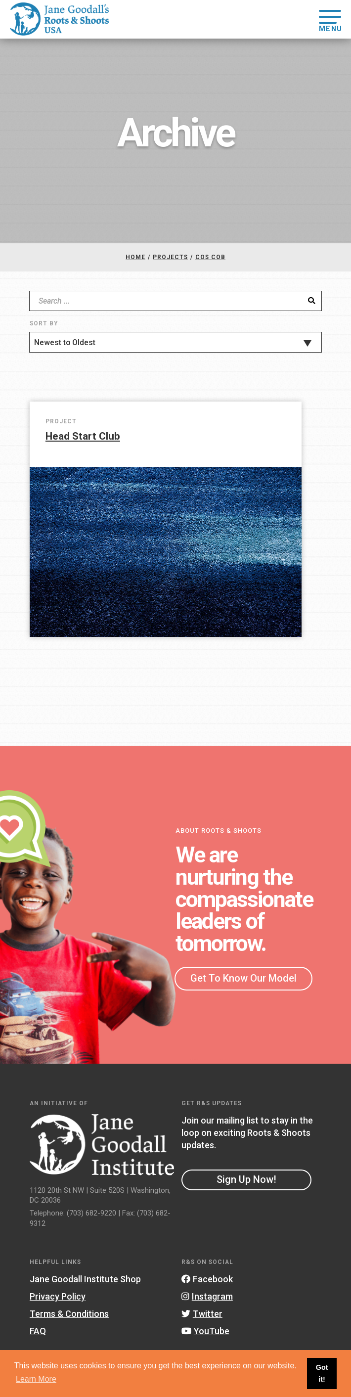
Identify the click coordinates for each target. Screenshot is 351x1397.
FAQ (38, 1331)
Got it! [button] (322, 1373)
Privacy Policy (58, 1296)
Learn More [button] (36, 1379)
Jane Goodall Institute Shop (85, 1279)
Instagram (207, 1296)
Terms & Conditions (69, 1313)
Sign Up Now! (246, 1179)
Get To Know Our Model (243, 978)
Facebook (207, 1279)
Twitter (201, 1313)
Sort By (44, 323)
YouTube (205, 1331)
